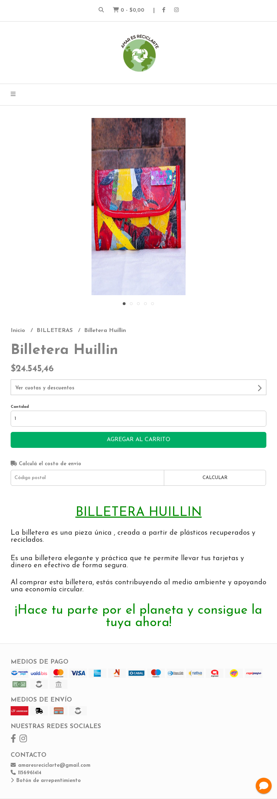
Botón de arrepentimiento (46, 780)
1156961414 (26, 773)
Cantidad (20, 407)
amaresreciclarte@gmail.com (50, 765)
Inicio (19, 330)
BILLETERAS (55, 330)
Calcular (215, 478)
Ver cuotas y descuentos (44, 388)
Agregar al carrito (138, 440)
